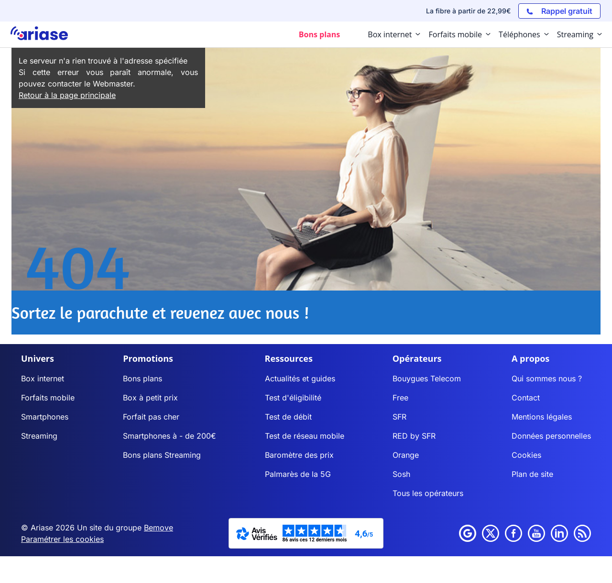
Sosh (401, 474)
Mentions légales (542, 416)
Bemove (158, 527)
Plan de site (532, 474)
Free (400, 397)
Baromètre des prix (299, 455)
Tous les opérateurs (428, 493)
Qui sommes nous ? (547, 378)
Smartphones (44, 416)
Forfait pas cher (151, 416)
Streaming (39, 436)
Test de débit (288, 416)
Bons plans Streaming (162, 455)
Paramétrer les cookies (62, 539)
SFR (399, 416)
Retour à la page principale (67, 95)
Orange (406, 455)
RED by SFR (414, 436)
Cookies (526, 455)
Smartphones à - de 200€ (169, 436)
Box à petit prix (150, 397)
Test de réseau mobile (304, 436)
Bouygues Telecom (427, 378)
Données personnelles (551, 436)
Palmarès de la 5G (298, 474)
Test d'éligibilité (293, 397)
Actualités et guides (300, 378)
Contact (526, 397)
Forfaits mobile (48, 397)
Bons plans (142, 378)
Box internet (42, 378)
